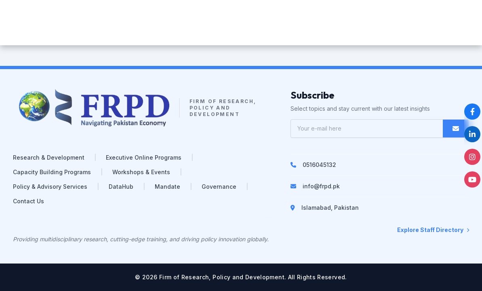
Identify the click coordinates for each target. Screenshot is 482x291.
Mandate (167, 186)
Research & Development (48, 157)
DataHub (121, 186)
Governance (219, 186)
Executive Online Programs (143, 157)
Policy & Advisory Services (50, 186)
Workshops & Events (141, 172)
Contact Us (28, 201)
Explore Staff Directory (433, 229)
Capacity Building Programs (52, 172)
